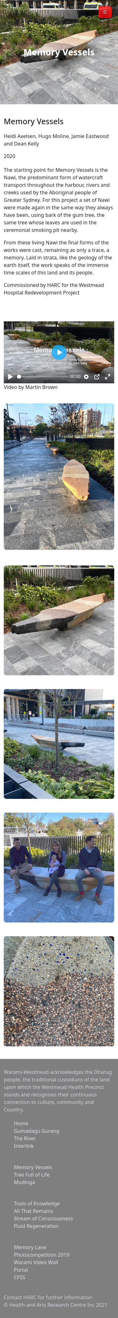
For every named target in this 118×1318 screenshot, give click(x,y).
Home (21, 1123)
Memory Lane (30, 1247)
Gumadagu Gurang (36, 1130)
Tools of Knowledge (37, 1203)
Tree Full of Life (32, 1174)
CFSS (19, 1277)
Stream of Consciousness (43, 1218)
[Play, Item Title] (10, 377)
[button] (105, 12)
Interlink (24, 1145)
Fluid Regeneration (36, 1226)
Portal (21, 1269)
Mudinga (24, 1182)
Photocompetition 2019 (41, 1254)
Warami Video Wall (36, 1262)
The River (25, 1138)
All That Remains (33, 1211)
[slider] (42, 377)
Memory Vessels (33, 1167)
